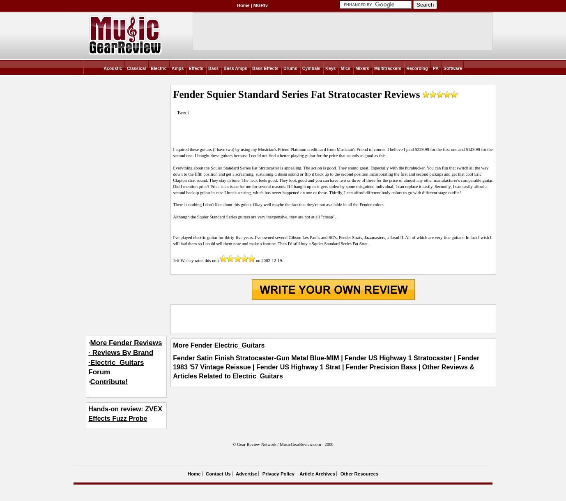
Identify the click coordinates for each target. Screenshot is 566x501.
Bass (213, 68)
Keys (330, 68)
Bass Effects (265, 68)
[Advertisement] (333, 319)
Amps (178, 68)
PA (436, 68)
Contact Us (218, 473)
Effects (196, 68)
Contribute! (109, 382)
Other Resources (360, 473)
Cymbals (311, 68)
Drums (290, 68)
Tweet (183, 112)
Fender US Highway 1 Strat (298, 367)
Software (453, 68)
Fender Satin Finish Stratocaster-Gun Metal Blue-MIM (256, 358)
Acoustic (113, 68)
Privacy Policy (278, 473)
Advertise (246, 473)
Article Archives (317, 473)
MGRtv (260, 5)
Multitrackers (387, 68)
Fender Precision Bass (381, 367)
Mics (345, 68)
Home (243, 5)
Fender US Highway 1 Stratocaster (398, 358)
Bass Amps (235, 68)
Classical (136, 68)
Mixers (362, 68)
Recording (417, 68)
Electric (159, 68)
